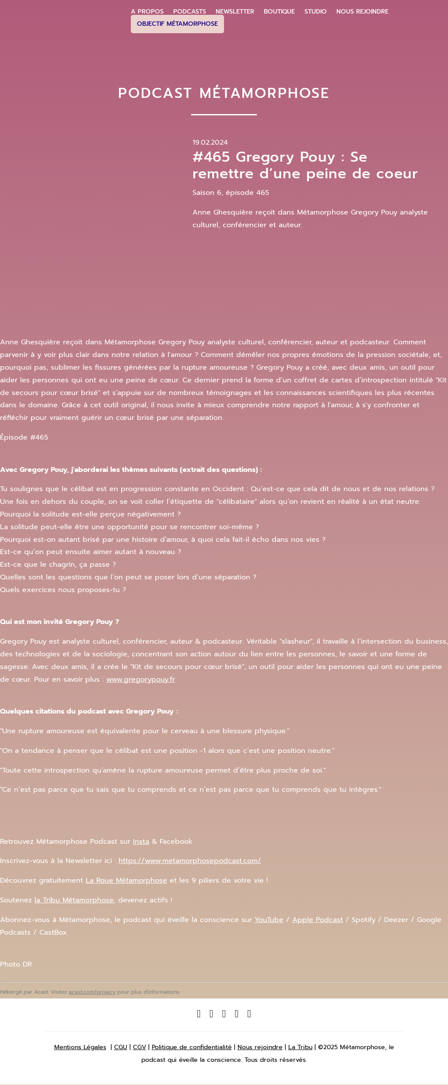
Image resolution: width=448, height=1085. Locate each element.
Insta (141, 841)
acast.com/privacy (92, 992)
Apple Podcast (317, 920)
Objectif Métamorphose (177, 23)
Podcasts (189, 12)
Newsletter (235, 12)
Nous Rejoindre (362, 12)
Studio (315, 12)
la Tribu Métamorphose (74, 900)
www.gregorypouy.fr (140, 679)
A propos (147, 12)
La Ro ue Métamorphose (126, 880)
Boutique (279, 12)
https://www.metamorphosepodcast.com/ (190, 861)
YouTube (269, 920)
